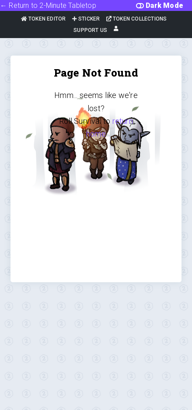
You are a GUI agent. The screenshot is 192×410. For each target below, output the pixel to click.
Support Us (90, 30)
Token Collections (136, 19)
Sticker (86, 19)
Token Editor (43, 19)
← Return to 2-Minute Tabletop (48, 5)
